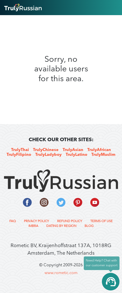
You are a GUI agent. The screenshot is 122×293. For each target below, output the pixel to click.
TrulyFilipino (19, 155)
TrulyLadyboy (48, 155)
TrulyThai (20, 150)
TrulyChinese (46, 150)
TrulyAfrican (99, 150)
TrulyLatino (76, 155)
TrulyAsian (73, 150)
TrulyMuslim (103, 155)
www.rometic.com (61, 273)
